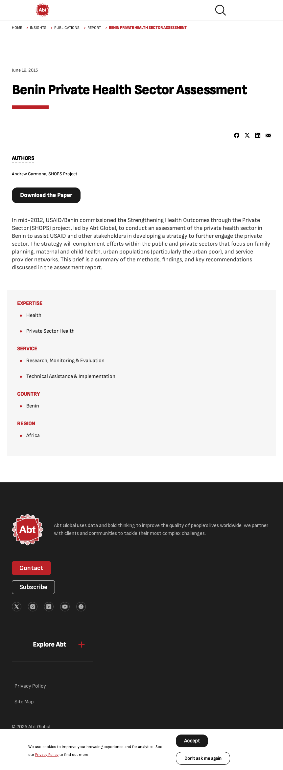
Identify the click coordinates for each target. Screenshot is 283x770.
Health (33, 315)
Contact (31, 568)
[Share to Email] (268, 135)
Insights (38, 27)
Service (27, 349)
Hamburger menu (241, 10)
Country (28, 394)
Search (220, 10)
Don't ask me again (203, 758)
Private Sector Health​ (50, 331)
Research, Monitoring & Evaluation (65, 361)
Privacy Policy (47, 754)
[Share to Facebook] (237, 135)
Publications (67, 27)
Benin (32, 406)
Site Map (24, 702)
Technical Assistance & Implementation (70, 376)
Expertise (29, 303)
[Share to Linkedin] (258, 135)
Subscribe (33, 587)
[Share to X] (247, 135)
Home (17, 27)
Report (94, 27)
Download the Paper (46, 195)
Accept (192, 741)
